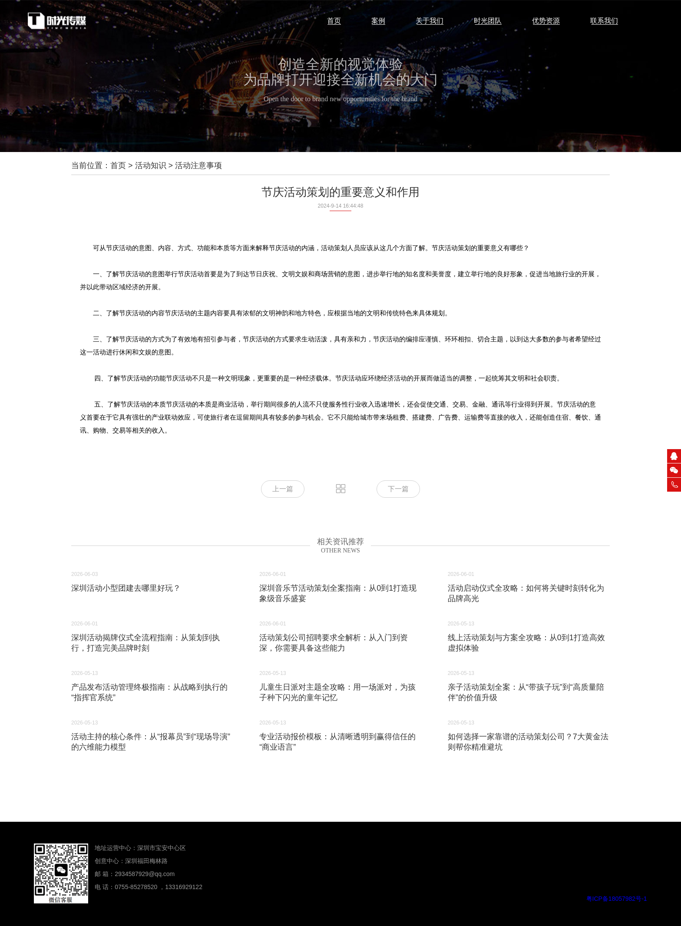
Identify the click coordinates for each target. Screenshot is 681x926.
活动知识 (150, 165)
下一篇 (398, 489)
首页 (118, 165)
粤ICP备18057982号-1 (616, 898)
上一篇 (282, 489)
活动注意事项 (198, 165)
